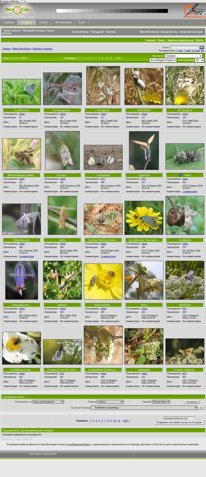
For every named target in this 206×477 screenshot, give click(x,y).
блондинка (103, 110)
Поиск (161, 40)
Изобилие (185, 304)
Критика (111, 32)
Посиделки (103, 175)
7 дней (187, 51)
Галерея (26, 22)
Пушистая (144, 175)
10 (106, 58)
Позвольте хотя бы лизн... (62, 369)
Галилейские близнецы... (103, 369)
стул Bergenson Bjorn (78, 444)
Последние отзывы (34, 30)
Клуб (82, 22)
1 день (180, 51)
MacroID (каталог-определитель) (159, 32)
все (202, 51)
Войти (200, 40)
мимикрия (144, 369)
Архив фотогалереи (191, 32)
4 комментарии (26, 256)
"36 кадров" (97, 32)
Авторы (7, 33)
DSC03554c (144, 110)
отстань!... (62, 175)
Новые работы (12, 30)
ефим (22, 114)
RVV (103, 179)
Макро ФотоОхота (21, 49)
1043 (117, 58)
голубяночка (21, 110)
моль (62, 240)
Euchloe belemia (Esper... (103, 240)
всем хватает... (103, 304)
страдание (185, 240)
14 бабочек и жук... (21, 369)
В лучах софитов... (185, 369)
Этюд (144, 304)
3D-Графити (185, 110)
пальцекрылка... (62, 110)
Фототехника (63, 22)
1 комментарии (189, 191)
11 (110, 58)
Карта (50, 30)
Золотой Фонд (80, 32)
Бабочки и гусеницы (43, 49)
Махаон (62, 304)
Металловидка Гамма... (22, 175)
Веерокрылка (21, 240)
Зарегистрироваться (180, 40)
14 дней (196, 51)
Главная (8, 22)
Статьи (43, 22)
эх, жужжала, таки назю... (144, 240)
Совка (187, 175)
